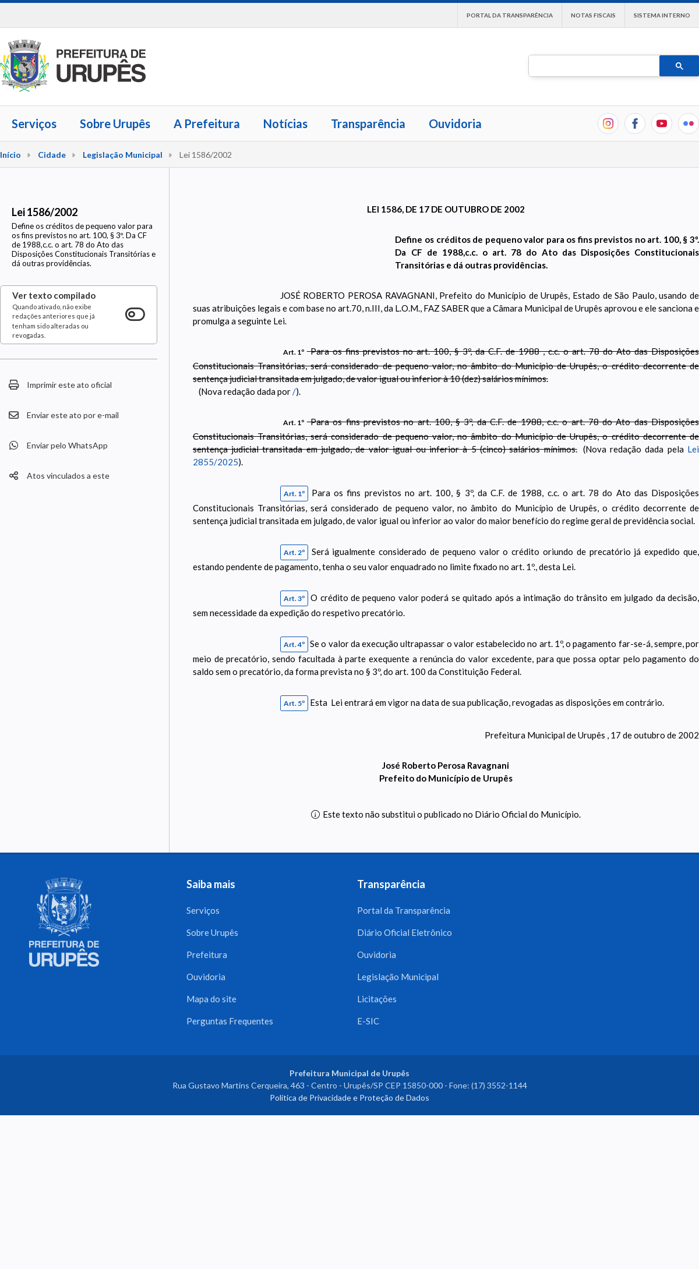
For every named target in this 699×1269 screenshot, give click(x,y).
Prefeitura (206, 954)
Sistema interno (662, 15)
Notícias (285, 123)
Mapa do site (211, 999)
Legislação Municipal (123, 155)
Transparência (368, 123)
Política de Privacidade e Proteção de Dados (349, 1097)
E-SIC (368, 1021)
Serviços (34, 123)
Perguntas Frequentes (229, 1021)
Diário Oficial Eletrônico (404, 932)
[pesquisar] (593, 66)
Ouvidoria (455, 123)
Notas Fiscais (593, 15)
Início (10, 155)
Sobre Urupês (115, 123)
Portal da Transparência (510, 15)
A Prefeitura (207, 123)
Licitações (377, 999)
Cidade (52, 155)
